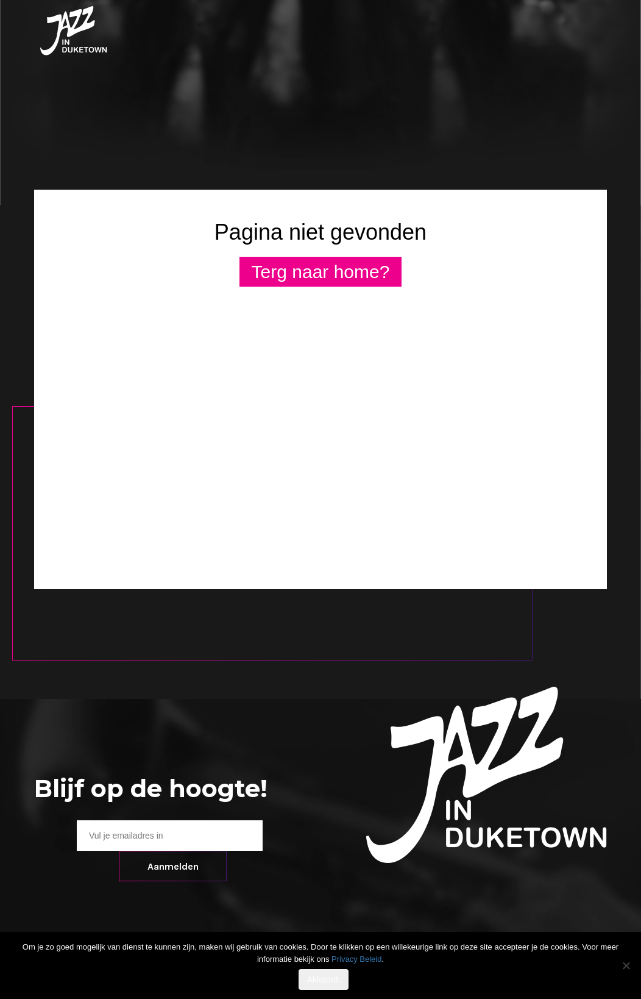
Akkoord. (323, 979)
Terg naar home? (321, 272)
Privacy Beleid (356, 959)
